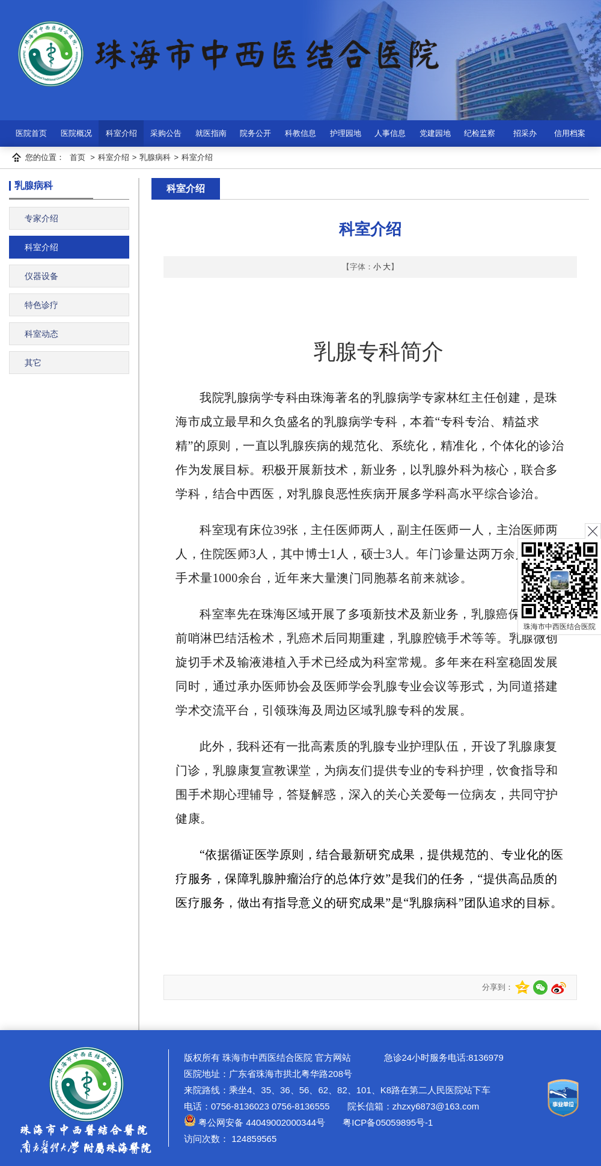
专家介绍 (41, 218)
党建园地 (435, 133)
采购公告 (166, 133)
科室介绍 (121, 133)
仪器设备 (41, 276)
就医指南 (211, 133)
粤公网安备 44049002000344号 (254, 1122)
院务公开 (255, 133)
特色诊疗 (41, 305)
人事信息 (390, 133)
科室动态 (41, 334)
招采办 (525, 133)
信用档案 (569, 133)
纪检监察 (479, 133)
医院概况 (76, 133)
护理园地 (345, 133)
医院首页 (31, 133)
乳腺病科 (155, 157)
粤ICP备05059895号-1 (386, 1122)
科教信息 (300, 133)
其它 (33, 362)
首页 (77, 157)
